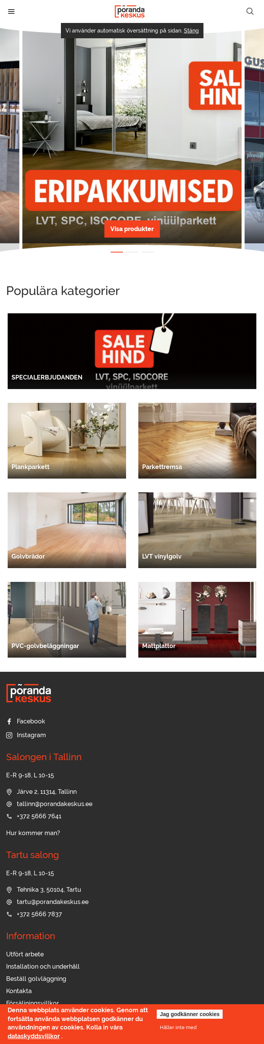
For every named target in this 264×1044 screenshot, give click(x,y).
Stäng (191, 31)
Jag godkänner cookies (190, 1014)
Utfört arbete (25, 954)
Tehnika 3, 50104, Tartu (43, 889)
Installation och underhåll (43, 966)
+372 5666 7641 (33, 816)
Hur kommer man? (33, 833)
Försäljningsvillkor (32, 1003)
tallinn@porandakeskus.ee (49, 804)
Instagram (26, 735)
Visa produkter (132, 229)
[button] (32, 140)
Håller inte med (178, 1027)
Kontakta (19, 991)
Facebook (25, 721)
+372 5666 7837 (34, 914)
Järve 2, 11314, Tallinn (41, 791)
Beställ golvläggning (36, 978)
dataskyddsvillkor (34, 1036)
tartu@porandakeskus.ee (47, 902)
